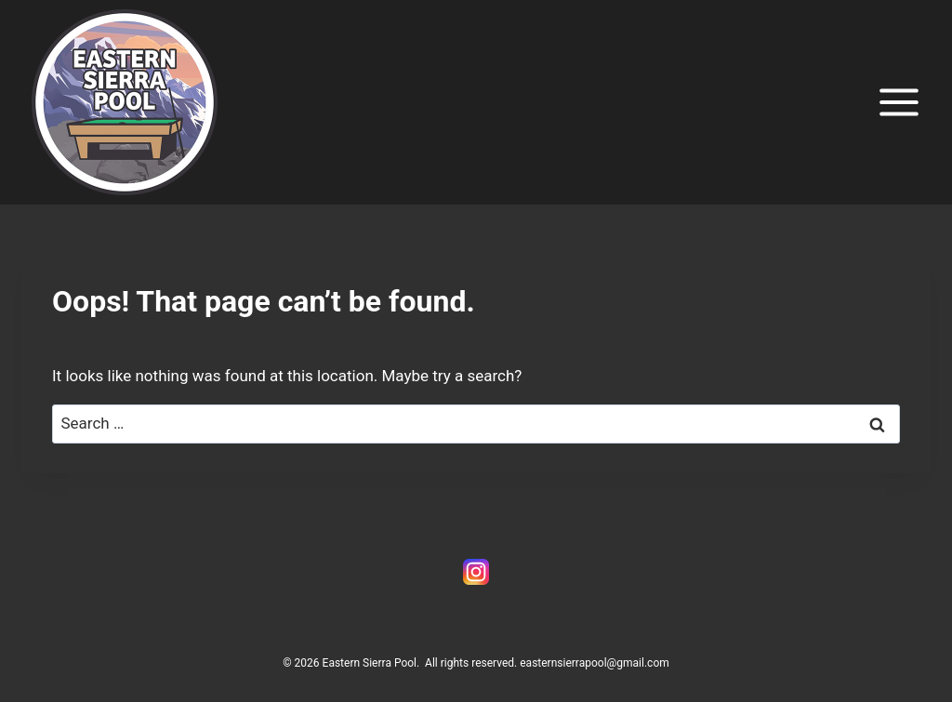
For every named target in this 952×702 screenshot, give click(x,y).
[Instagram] (476, 572)
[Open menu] (898, 101)
